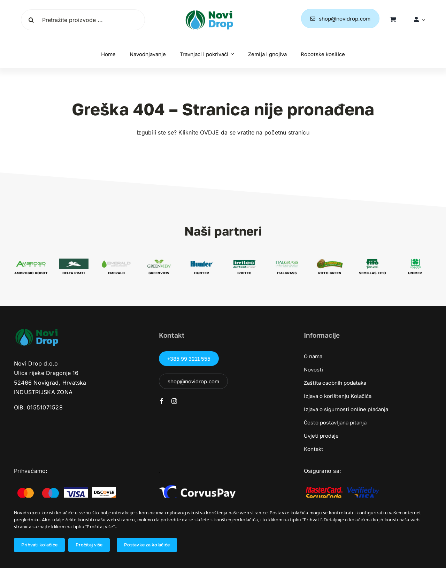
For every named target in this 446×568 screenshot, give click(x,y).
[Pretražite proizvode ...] (83, 19)
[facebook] (161, 401)
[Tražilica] (31, 19)
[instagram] (174, 401)
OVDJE (209, 132)
